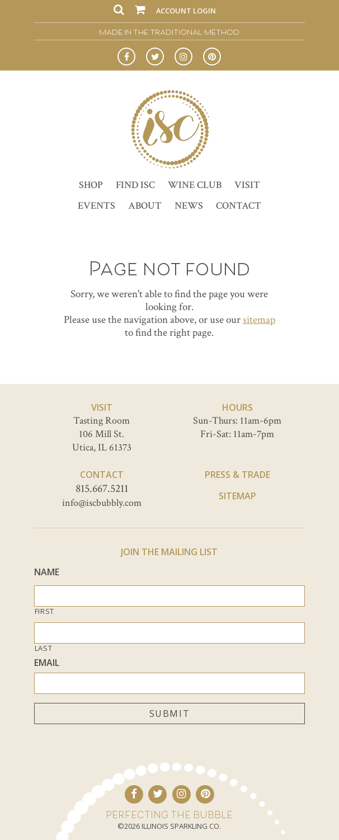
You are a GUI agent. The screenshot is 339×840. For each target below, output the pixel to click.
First (44, 611)
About (145, 205)
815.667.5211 (102, 488)
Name (46, 572)
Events (96, 205)
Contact (238, 205)
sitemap (259, 320)
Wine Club (195, 185)
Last (44, 648)
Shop (91, 185)
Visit (247, 185)
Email (46, 663)
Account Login (186, 11)
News (189, 205)
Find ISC (135, 185)
